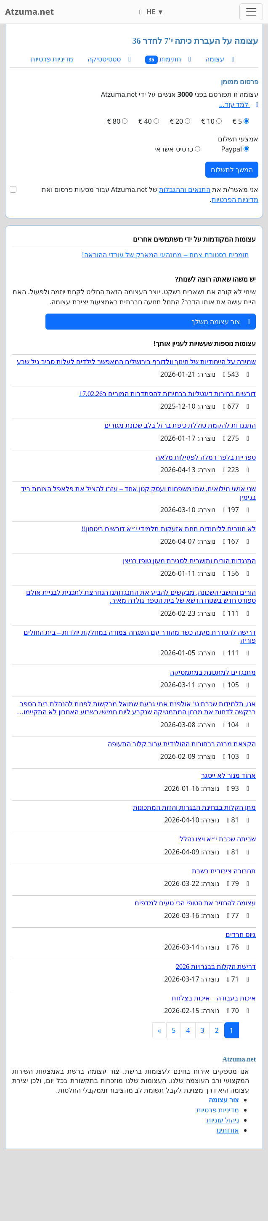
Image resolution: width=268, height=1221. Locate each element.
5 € (237, 121)
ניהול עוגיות (223, 1120)
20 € (176, 121)
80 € (114, 121)
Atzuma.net (29, 11)
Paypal (231, 149)
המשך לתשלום (232, 169)
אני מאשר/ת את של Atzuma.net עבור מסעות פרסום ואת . (150, 194)
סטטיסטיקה (109, 59)
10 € (208, 121)
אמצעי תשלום (238, 139)
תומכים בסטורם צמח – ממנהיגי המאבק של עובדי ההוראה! (165, 254)
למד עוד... (238, 104)
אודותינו (228, 1130)
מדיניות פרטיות (52, 59)
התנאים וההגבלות (184, 189)
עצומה (219, 59)
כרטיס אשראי (173, 149)
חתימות (168, 59)
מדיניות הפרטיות (235, 199)
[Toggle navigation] (251, 11)
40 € (145, 121)
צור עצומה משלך (220, 321)
